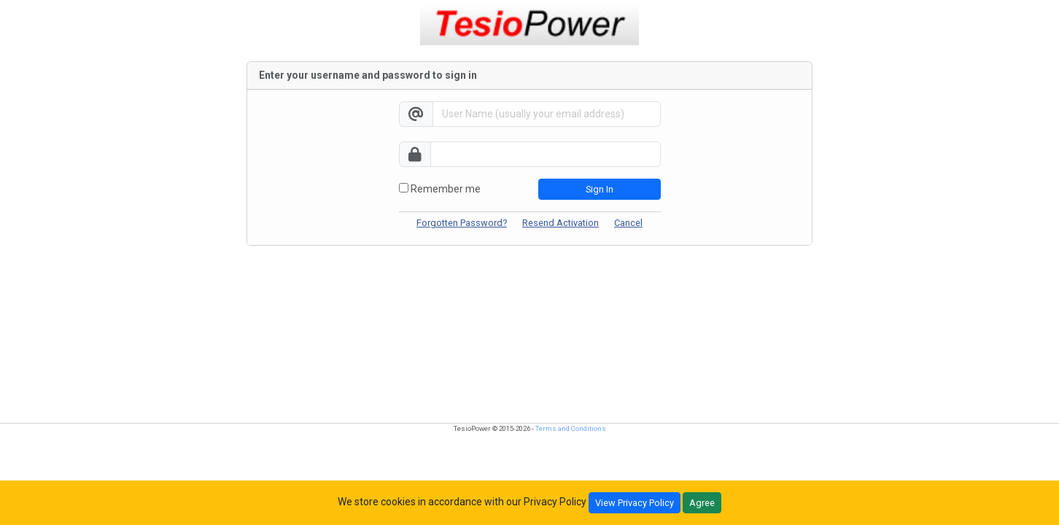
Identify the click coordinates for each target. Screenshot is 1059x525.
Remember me (440, 189)
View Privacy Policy (634, 502)
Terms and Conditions (570, 428)
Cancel (628, 222)
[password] (545, 154)
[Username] (546, 114)
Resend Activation (560, 222)
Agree (702, 502)
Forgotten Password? (461, 222)
